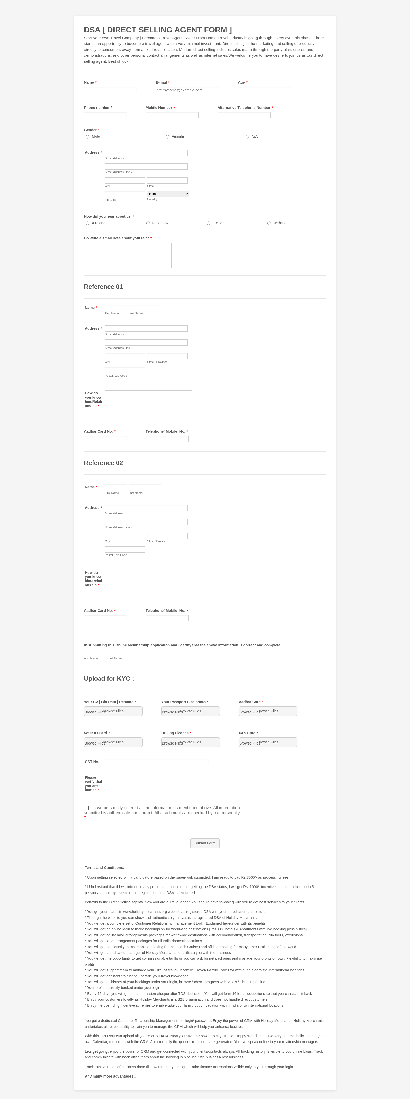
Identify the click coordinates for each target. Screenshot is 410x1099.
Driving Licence (176, 733)
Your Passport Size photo (184, 702)
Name (90, 82)
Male (96, 136)
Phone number (98, 108)
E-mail (162, 82)
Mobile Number (160, 108)
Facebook (160, 223)
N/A (255, 136)
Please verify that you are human (93, 783)
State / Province (157, 361)
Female (178, 136)
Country (152, 199)
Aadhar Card (251, 702)
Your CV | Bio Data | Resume (110, 702)
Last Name (136, 313)
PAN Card (248, 733)
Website (280, 223)
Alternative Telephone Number (245, 108)
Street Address (114, 158)
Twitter (218, 223)
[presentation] (144, 785)
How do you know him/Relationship (93, 399)
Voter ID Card (97, 733)
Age (243, 82)
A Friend (98, 223)
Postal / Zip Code (116, 375)
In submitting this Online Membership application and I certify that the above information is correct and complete (182, 645)
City (107, 185)
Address (93, 152)
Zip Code (111, 199)
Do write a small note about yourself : (118, 238)
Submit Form (205, 843)
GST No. (92, 762)
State (150, 185)
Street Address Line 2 (118, 172)
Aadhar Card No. (100, 431)
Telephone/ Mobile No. (167, 431)
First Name (112, 313)
